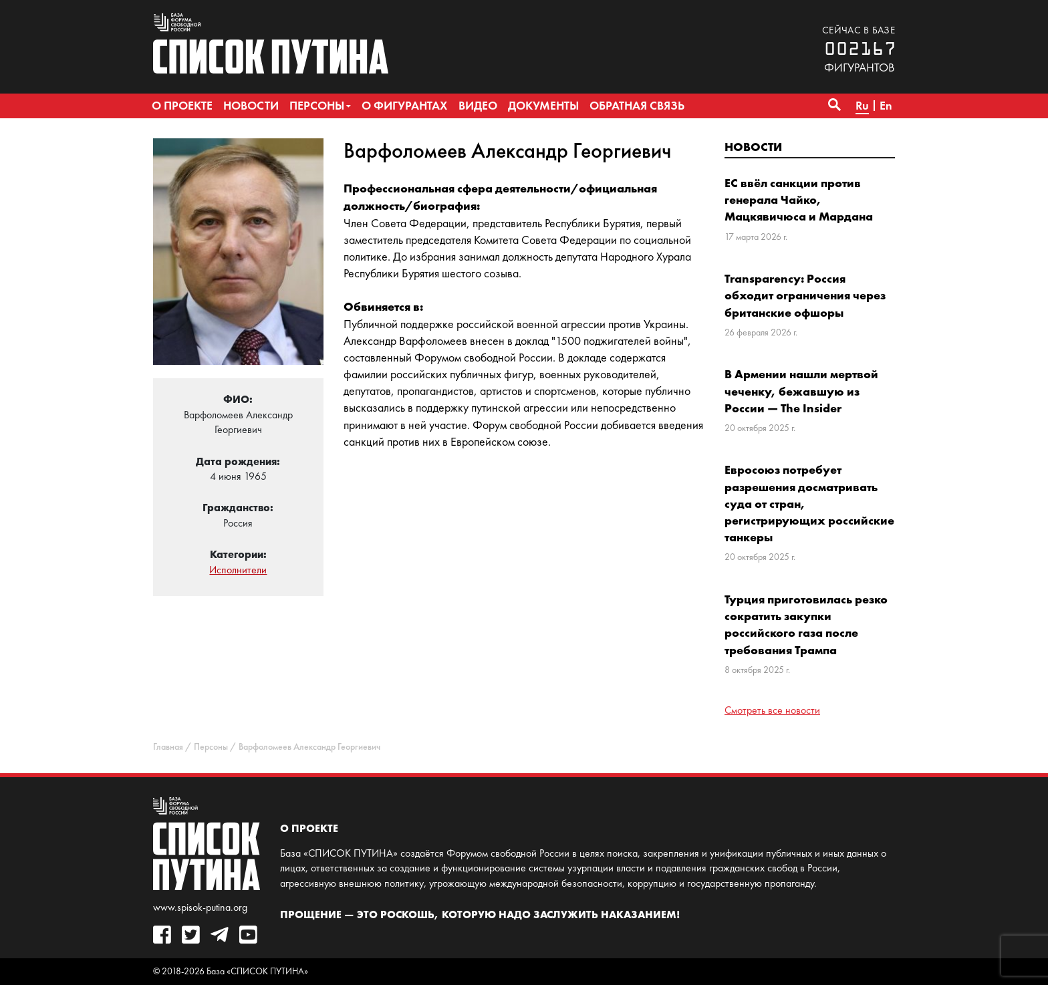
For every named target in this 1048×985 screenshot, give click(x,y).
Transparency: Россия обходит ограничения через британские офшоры (805, 295)
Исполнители (238, 569)
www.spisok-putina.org (200, 907)
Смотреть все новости (772, 710)
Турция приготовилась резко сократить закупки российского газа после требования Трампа (806, 624)
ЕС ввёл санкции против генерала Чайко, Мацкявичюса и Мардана (799, 199)
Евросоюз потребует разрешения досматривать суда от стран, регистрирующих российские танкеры (809, 503)
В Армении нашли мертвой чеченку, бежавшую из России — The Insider (801, 390)
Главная (168, 746)
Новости (753, 146)
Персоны (211, 746)
